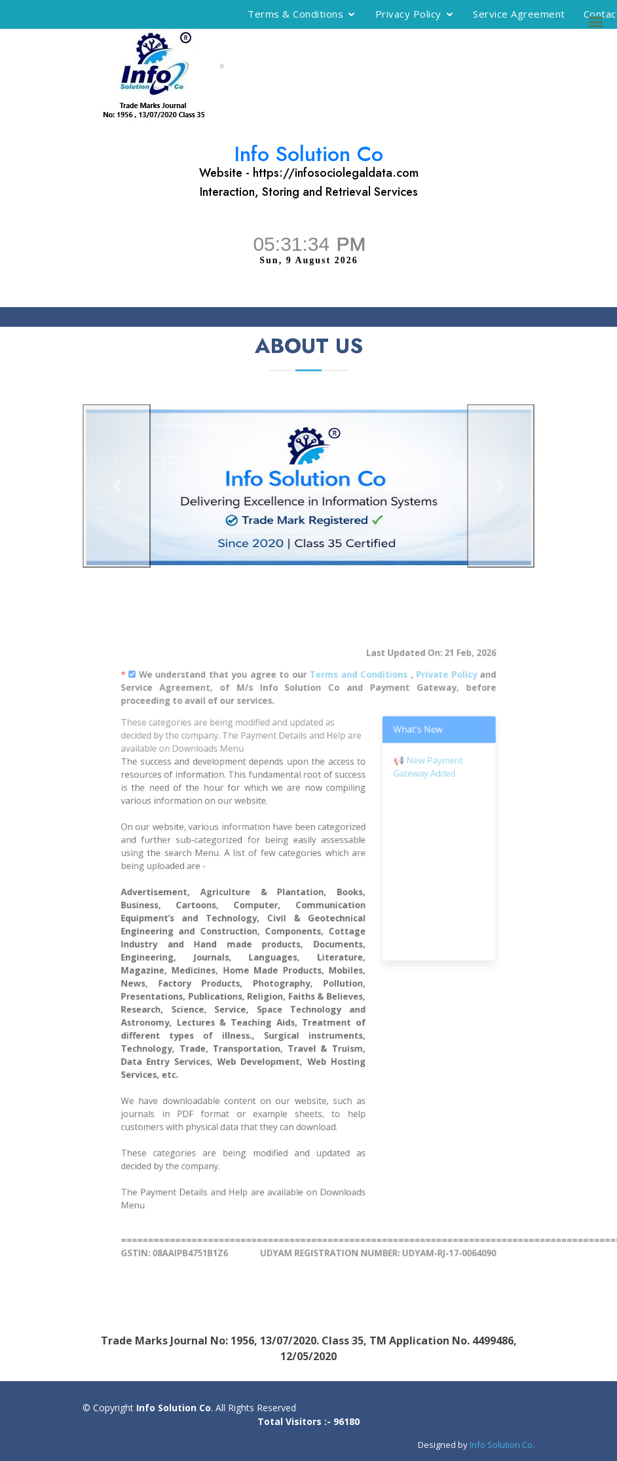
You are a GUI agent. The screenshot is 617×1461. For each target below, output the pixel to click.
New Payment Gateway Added (412, 792)
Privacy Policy (408, 13)
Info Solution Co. (502, 1445)
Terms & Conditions (295, 13)
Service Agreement (519, 13)
